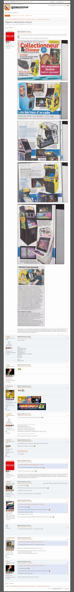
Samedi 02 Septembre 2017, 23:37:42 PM (24, 415)
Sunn (8, 364)
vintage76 (9, 414)
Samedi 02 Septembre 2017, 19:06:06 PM (24, 32)
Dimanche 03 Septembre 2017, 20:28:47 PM (24, 539)
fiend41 (9, 481)
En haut (6, 583)
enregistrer (31, 1)
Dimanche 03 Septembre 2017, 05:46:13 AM (24, 441)
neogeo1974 (10, 31)
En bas (6, 27)
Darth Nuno (10, 386)
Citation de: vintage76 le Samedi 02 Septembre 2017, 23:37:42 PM (31, 464)
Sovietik (9, 440)
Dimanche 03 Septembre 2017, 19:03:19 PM (24, 526)
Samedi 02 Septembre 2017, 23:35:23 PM (24, 387)
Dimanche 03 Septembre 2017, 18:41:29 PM (24, 501)
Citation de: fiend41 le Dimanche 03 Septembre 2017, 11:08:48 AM (31, 504)
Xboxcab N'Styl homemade (22, 450)
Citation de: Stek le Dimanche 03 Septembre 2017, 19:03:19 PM (31, 541)
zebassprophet (11, 537)
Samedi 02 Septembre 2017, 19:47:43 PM (24, 366)
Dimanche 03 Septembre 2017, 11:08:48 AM (24, 483)
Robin (8, 336)
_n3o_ (8, 500)
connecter (23, 1)
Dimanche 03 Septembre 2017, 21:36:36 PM (24, 562)
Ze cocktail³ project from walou (22, 451)
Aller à (49, 588)
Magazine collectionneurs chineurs (24, 31)
